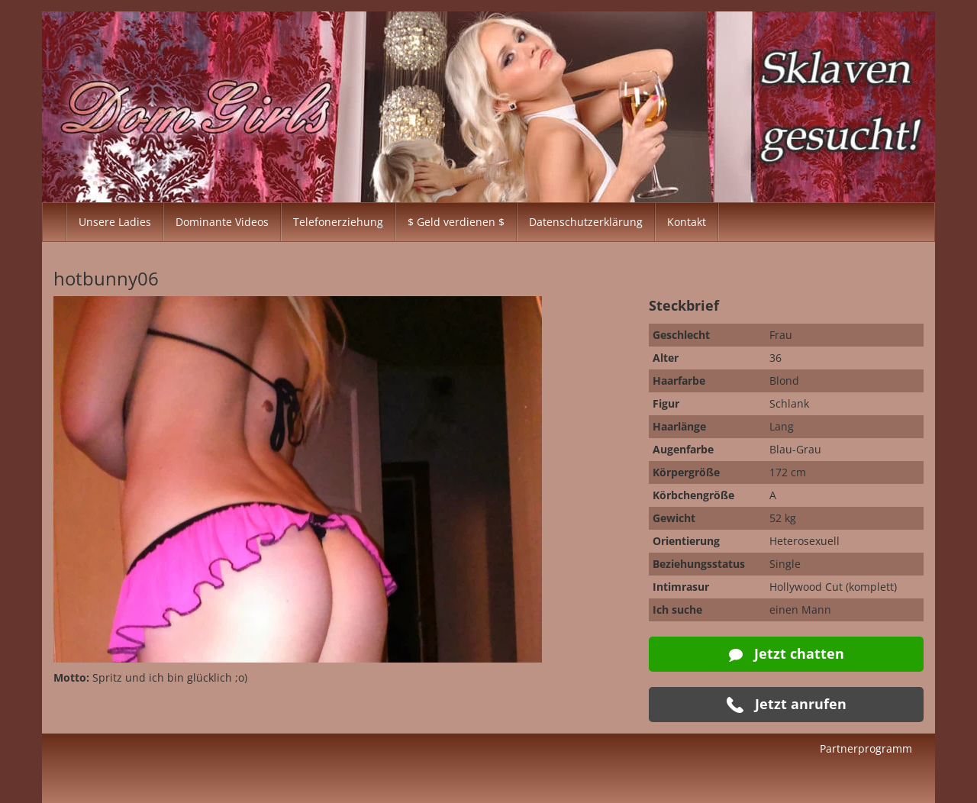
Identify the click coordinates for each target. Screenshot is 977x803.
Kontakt (686, 221)
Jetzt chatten (786, 653)
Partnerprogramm (866, 748)
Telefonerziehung (338, 221)
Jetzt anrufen (786, 704)
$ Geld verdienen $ (456, 221)
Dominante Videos (222, 221)
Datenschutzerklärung (586, 221)
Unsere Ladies (115, 221)
